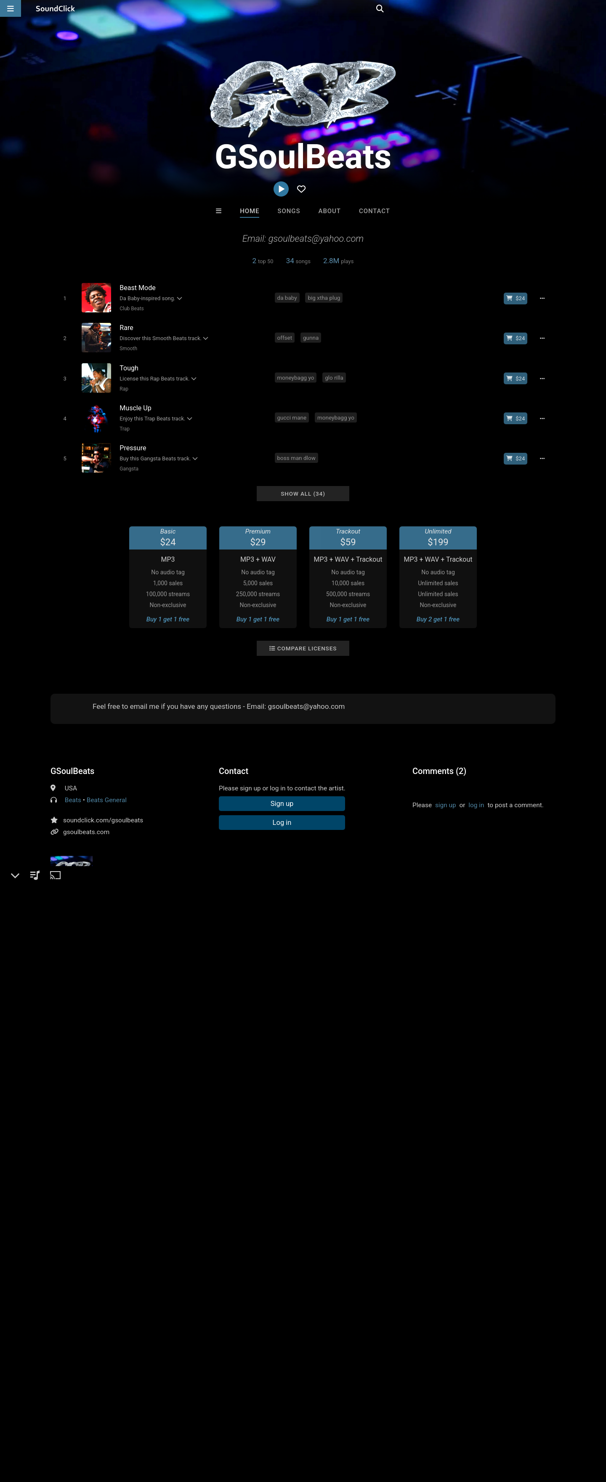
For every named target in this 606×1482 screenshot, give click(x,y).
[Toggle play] (62, 298)
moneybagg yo (297, 373)
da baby (288, 297)
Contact (374, 211)
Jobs (115, 1432)
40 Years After (268, 1248)
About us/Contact (74, 1432)
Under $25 (382, 1293)
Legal (227, 1432)
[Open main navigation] (10, 8)
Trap (123, 423)
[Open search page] (597, 8)
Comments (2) (439, 762)
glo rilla (336, 373)
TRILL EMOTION (199, 1248)
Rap (122, 385)
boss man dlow (298, 450)
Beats (73, 791)
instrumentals (95, 949)
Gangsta (127, 461)
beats (60, 949)
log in (476, 796)
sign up (445, 796)
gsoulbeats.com (86, 823)
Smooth (127, 346)
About (330, 211)
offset (286, 335)
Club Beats (130, 308)
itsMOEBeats (407, 1248)
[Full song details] (545, 298)
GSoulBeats (72, 762)
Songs (289, 211)
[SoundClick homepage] (55, 8)
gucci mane (293, 412)
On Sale (329, 1293)
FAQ (35, 1432)
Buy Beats (276, 1293)
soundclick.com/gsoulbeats (103, 811)
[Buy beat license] (518, 298)
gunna (312, 335)
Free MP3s (224, 1293)
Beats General (107, 791)
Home (249, 211)
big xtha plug (325, 297)
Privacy (200, 1432)
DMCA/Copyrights (156, 1432)
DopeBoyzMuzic (337, 1248)
